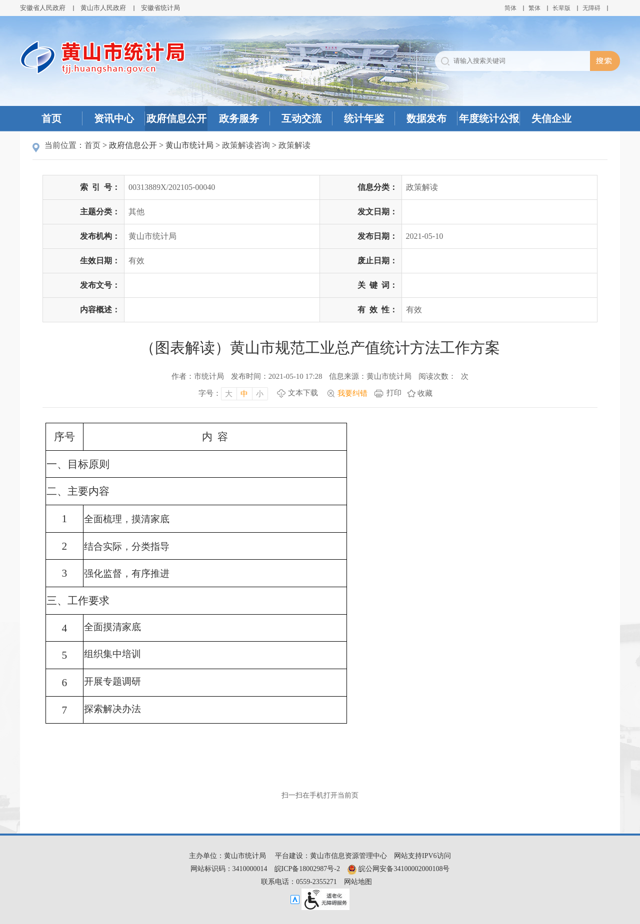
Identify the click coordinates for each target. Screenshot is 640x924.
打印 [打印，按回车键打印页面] (394, 393)
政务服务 (239, 118)
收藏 (425, 393)
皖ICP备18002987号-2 (307, 869)
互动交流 (302, 118)
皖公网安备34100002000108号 (398, 869)
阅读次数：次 (443, 376)
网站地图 (358, 882)
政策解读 (294, 145)
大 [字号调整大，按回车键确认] (228, 394)
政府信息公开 (176, 118)
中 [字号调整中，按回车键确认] (244, 394)
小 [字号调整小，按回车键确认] (260, 394)
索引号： (100, 187)
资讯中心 (114, 118)
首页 (52, 118)
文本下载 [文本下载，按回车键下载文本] (303, 393)
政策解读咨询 (246, 145)
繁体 (534, 7)
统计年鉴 (364, 118)
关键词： (378, 285)
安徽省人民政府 (43, 7)
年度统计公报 (489, 118)
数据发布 (426, 118)
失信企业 (552, 118)
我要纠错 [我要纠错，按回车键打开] (353, 393)
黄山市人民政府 (103, 7)
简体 (510, 7)
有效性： (378, 309)
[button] (561, 8)
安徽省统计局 (160, 7)
